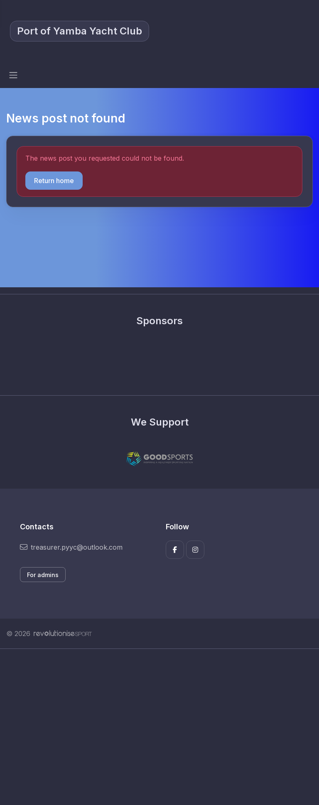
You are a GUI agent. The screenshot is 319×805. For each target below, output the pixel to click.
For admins (43, 574)
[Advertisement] (159, 727)
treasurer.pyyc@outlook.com (71, 547)
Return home (54, 180)
